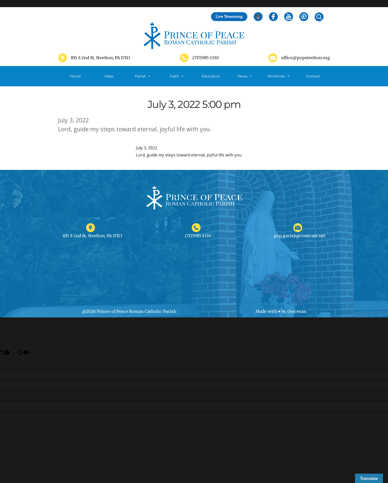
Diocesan (296, 311)
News (245, 76)
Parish (143, 76)
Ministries (279, 76)
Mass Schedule (109, 80)
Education (211, 76)
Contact (313, 76)
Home (75, 76)
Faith (177, 76)
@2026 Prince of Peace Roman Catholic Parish (129, 311)
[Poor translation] (23, 352)
